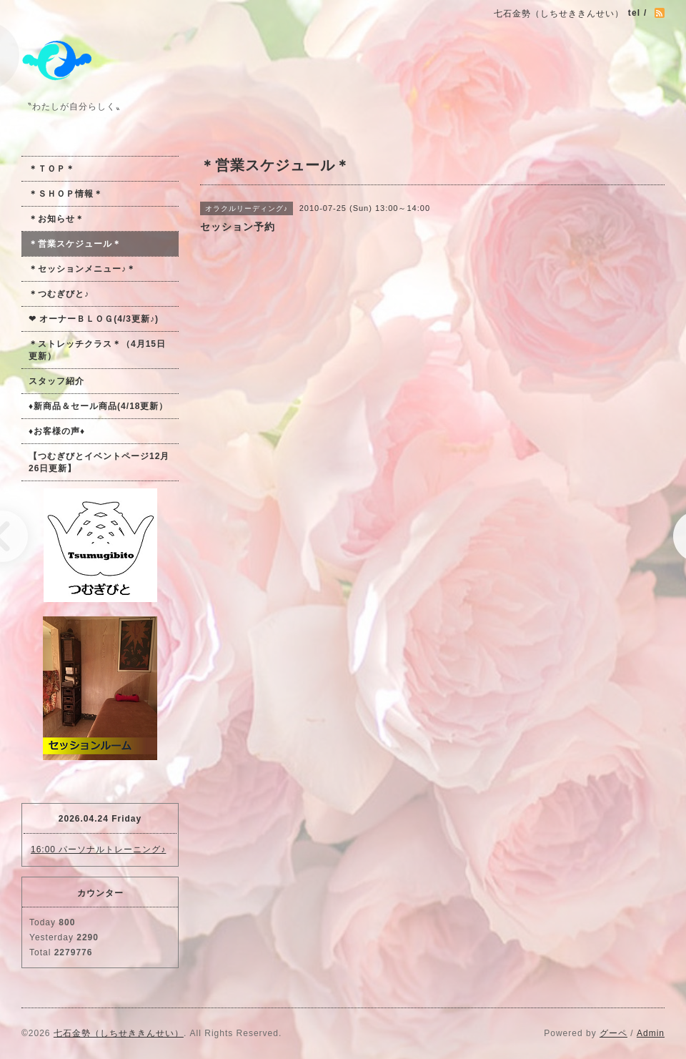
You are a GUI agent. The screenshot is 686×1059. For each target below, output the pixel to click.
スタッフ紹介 (56, 381)
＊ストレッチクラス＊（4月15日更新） (97, 350)
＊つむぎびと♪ (59, 294)
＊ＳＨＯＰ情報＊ (66, 194)
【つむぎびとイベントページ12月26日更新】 (99, 462)
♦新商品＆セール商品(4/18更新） (98, 406)
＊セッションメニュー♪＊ (82, 269)
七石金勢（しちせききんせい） (119, 1033)
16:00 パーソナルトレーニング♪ (98, 849)
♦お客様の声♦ (57, 431)
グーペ (613, 1033)
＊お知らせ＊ (56, 219)
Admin (651, 1033)
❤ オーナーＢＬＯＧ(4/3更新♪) (94, 319)
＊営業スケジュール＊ (75, 244)
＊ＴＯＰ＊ (52, 169)
